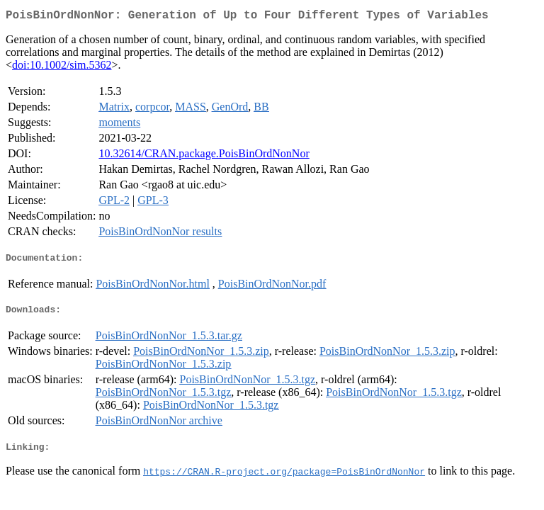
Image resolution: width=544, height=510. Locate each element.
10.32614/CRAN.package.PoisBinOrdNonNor (203, 156)
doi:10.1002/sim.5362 (61, 68)
